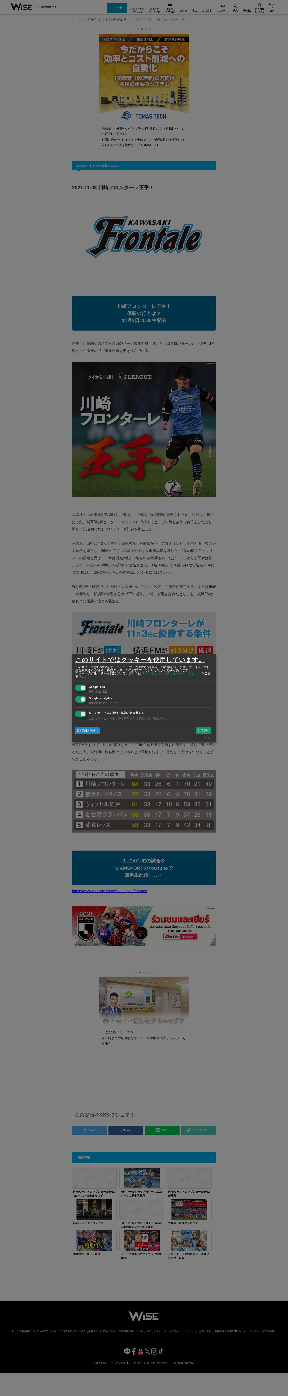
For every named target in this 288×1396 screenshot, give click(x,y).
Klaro (208, 737)
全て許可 (203, 730)
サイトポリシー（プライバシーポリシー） (171, 673)
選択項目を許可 (87, 730)
